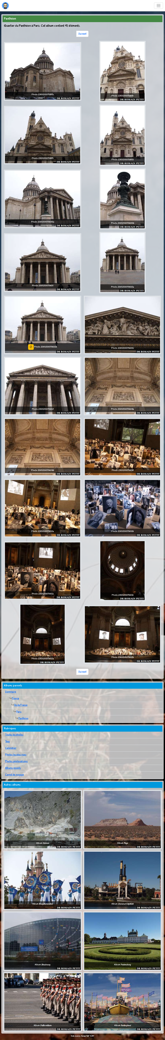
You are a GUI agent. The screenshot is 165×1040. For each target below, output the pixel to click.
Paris (18, 711)
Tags (7, 741)
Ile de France (21, 705)
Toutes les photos (14, 734)
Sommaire (10, 691)
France (15, 698)
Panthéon (23, 718)
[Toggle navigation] (158, 5)
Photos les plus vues (15, 754)
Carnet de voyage (14, 774)
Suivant (82, 33)
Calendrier (10, 748)
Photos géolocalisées (16, 761)
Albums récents (13, 768)
